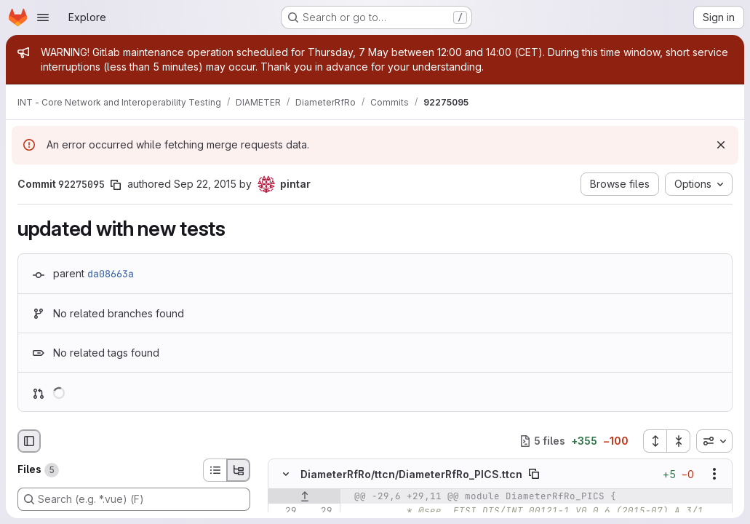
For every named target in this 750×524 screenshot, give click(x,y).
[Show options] (714, 474)
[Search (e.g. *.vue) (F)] (133, 499)
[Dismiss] (721, 145)
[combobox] (714, 441)
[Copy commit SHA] (115, 185)
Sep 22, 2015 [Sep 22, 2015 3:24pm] (205, 184)
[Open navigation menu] (43, 17)
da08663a (110, 273)
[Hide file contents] (286, 474)
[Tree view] (238, 470)
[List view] (214, 470)
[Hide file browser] (29, 441)
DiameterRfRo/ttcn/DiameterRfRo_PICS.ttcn (411, 473)
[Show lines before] (304, 496)
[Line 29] (284, 511)
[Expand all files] (654, 441)
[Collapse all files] (678, 441)
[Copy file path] (534, 474)
